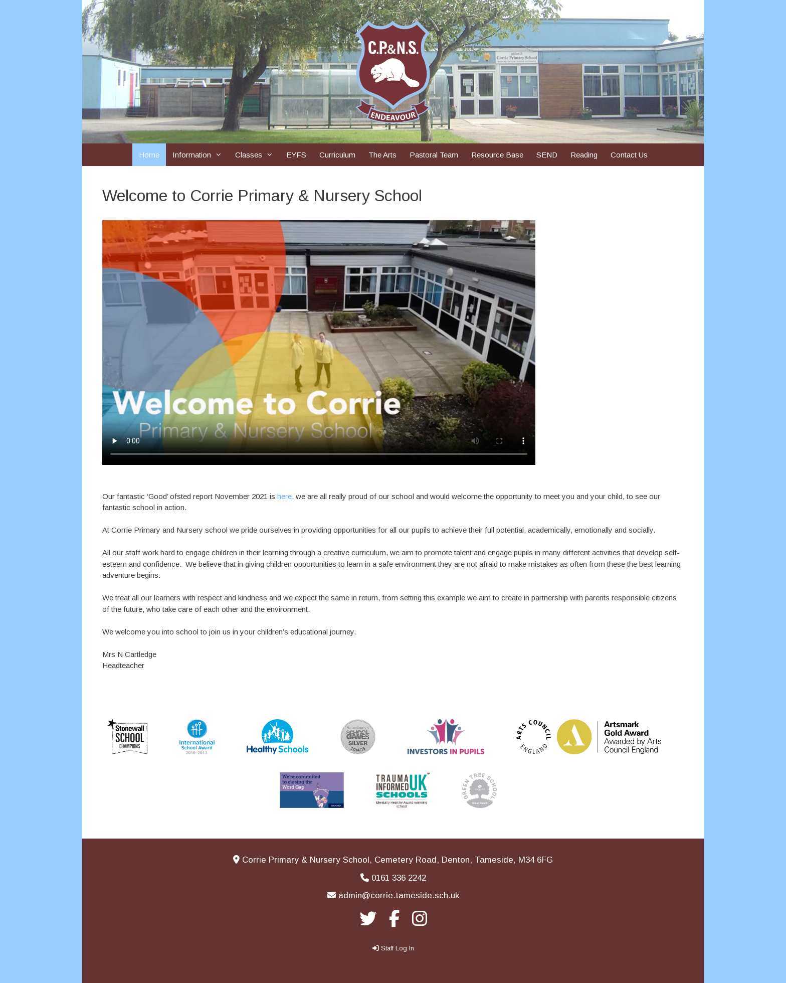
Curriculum (337, 154)
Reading (584, 154)
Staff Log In (397, 948)
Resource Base (497, 154)
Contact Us (629, 154)
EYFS (296, 154)
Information (200, 154)
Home (149, 154)
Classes (257, 154)
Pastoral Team (434, 154)
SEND (546, 154)
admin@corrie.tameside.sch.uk (398, 895)
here (284, 496)
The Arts (382, 154)
